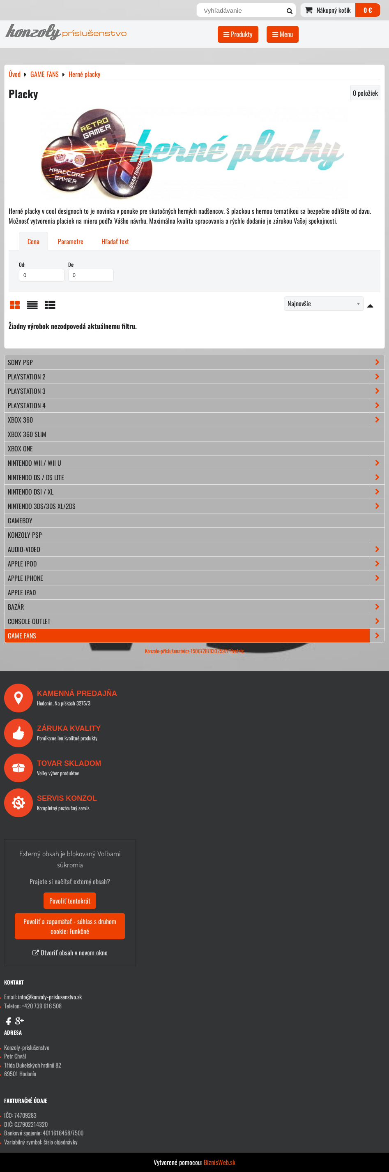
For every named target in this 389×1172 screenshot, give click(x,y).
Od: (41, 271)
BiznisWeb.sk (219, 1162)
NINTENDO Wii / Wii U (196, 463)
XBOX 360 (196, 420)
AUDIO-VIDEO (196, 549)
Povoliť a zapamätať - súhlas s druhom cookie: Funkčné (69, 926)
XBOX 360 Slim (27, 434)
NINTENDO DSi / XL (196, 492)
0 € (368, 9)
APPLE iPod (196, 564)
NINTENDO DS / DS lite (196, 477)
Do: (91, 271)
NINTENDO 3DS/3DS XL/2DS (196, 506)
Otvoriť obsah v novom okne (70, 952)
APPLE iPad (22, 592)
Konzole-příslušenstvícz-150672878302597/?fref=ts (194, 651)
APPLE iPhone (196, 578)
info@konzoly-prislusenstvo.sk (50, 996)
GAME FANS (196, 636)
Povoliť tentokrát (69, 901)
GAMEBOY (20, 520)
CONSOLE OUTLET (196, 621)
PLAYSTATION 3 (196, 391)
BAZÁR (196, 607)
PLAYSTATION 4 (196, 405)
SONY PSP (196, 362)
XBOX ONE (20, 448)
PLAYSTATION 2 (196, 377)
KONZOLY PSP (25, 535)
